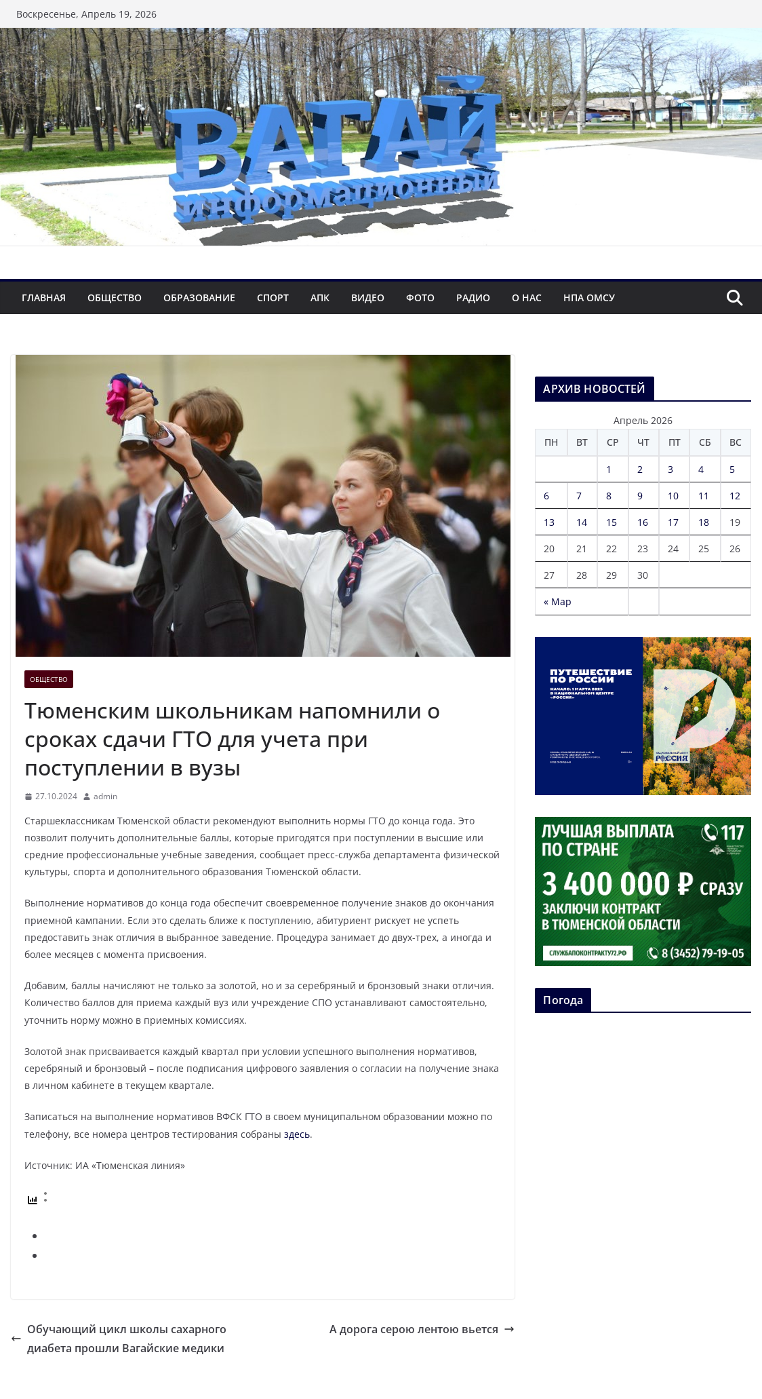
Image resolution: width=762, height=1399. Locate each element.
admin (105, 796)
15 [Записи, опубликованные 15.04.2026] (611, 522)
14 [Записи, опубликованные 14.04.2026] (581, 522)
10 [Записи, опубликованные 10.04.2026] (673, 495)
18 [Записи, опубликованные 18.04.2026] (703, 522)
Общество (114, 297)
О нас (527, 297)
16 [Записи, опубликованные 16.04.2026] (642, 522)
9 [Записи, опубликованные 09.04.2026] (640, 495)
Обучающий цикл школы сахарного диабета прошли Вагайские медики (118, 1339)
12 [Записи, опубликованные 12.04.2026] (734, 495)
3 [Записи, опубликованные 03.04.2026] (670, 469)
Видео (367, 297)
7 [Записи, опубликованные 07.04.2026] (579, 495)
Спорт (273, 297)
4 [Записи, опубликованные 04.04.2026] (701, 469)
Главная (44, 297)
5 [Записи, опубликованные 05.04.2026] (732, 469)
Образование (199, 297)
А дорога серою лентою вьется (422, 1329)
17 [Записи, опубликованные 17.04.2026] (673, 522)
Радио (473, 297)
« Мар (558, 601)
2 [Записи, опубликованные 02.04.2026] (640, 469)
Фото (420, 297)
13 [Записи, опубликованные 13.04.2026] (549, 522)
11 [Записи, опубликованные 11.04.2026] (703, 495)
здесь (297, 1134)
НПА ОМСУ (589, 297)
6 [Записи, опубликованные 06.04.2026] (546, 495)
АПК (319, 297)
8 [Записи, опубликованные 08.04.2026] (608, 495)
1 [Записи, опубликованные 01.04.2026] (608, 469)
